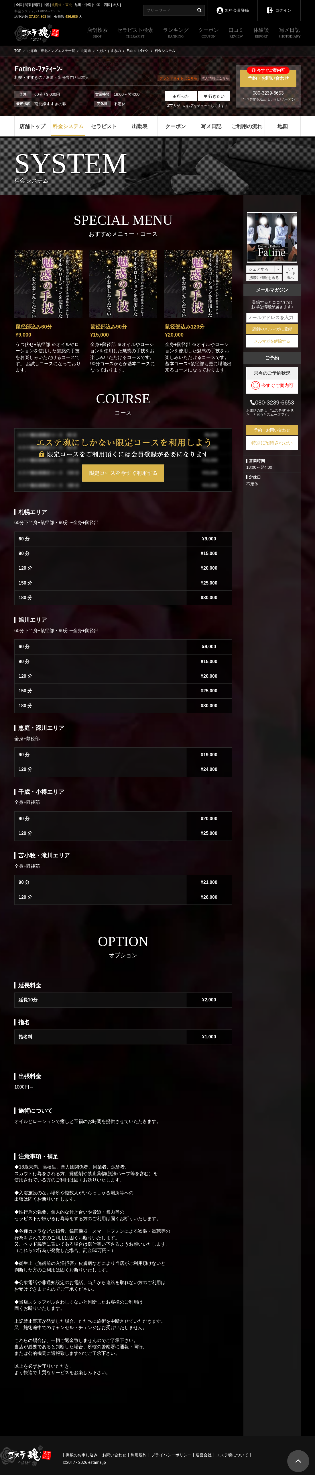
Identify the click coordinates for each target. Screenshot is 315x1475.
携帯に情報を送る (264, 278)
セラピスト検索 (135, 33)
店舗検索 (97, 33)
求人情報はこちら (215, 78)
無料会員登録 (232, 6)
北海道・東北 (62, 5)
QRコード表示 (290, 273)
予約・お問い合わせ (268, 75)
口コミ (236, 33)
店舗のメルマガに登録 (272, 329)
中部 (46, 5)
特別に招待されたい (272, 442)
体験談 (261, 33)
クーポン (208, 33)
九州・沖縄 (82, 5)
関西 (37, 5)
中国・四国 (102, 5)
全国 (19, 5)
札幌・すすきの (29, 77)
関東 (28, 5)
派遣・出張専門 (60, 77)
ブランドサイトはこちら (178, 78)
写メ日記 (290, 33)
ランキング (176, 33)
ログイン (278, 6)
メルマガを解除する (272, 341)
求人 (116, 5)
